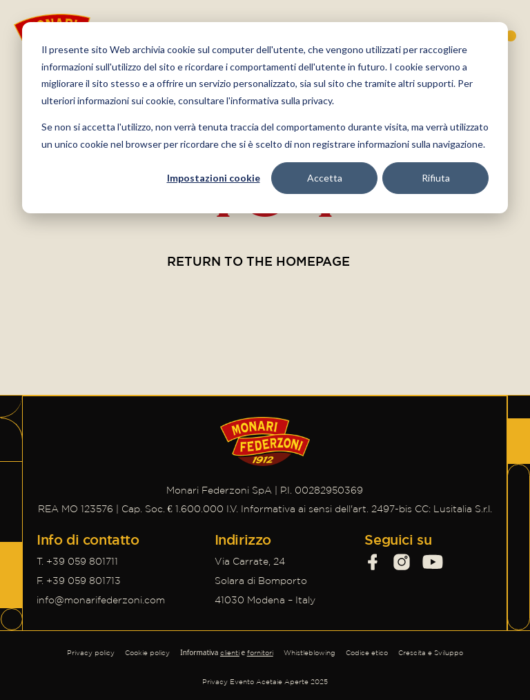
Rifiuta (436, 178)
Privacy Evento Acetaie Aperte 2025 (265, 682)
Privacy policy (91, 653)
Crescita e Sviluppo (430, 653)
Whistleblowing (309, 653)
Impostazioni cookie (213, 178)
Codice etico (367, 653)
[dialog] (265, 117)
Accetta (324, 178)
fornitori (260, 653)
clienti (229, 653)
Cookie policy (147, 653)
